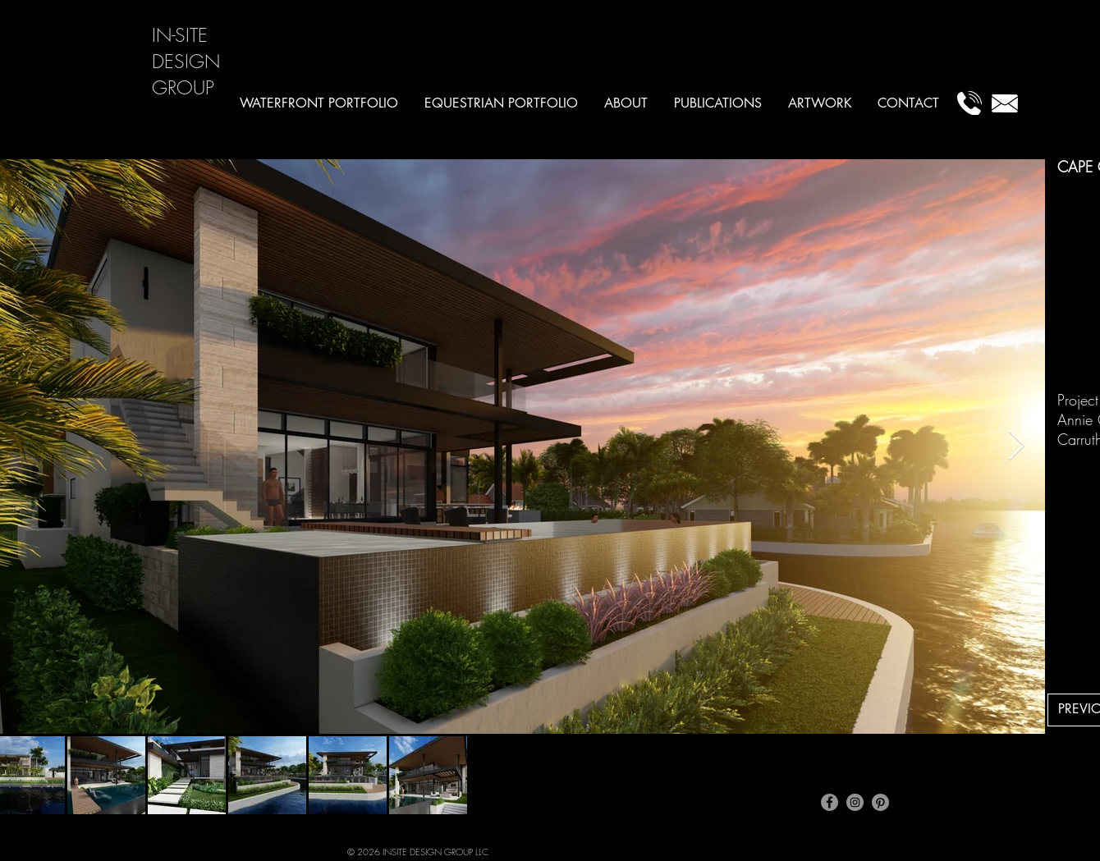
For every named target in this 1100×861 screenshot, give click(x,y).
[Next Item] (1016, 446)
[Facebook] (829, 802)
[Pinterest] (880, 802)
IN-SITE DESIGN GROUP (186, 61)
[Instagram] (855, 802)
